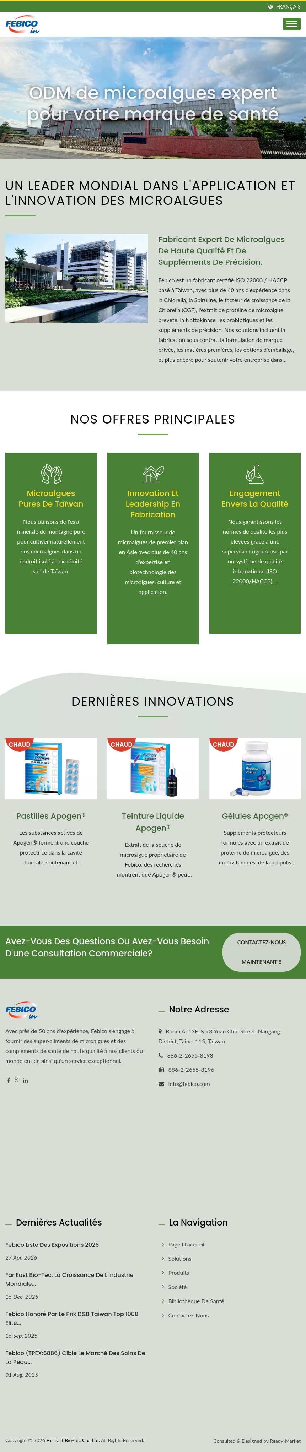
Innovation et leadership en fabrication (153, 504)
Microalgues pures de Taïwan (50, 498)
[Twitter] (16, 1080)
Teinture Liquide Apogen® (153, 822)
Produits (178, 1272)
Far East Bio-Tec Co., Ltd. (73, 1440)
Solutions (180, 1258)
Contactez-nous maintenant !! (261, 952)
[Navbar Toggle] (292, 24)
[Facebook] (8, 1080)
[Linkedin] (25, 1080)
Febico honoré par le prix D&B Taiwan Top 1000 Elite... (71, 1318)
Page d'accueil (186, 1244)
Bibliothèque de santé (196, 1301)
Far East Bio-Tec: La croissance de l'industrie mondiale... (69, 1279)
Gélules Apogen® (255, 815)
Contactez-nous (188, 1315)
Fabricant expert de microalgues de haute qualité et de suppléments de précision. (222, 251)
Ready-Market (285, 1441)
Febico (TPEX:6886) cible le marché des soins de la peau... (75, 1357)
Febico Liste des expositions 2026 (52, 1245)
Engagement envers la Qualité (254, 498)
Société (177, 1286)
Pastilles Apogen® (51, 815)
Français (288, 7)
